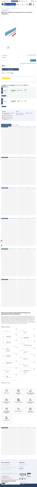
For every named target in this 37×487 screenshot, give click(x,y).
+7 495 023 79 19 (6, 1)
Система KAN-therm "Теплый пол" (10, 8)
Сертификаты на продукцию (5, 469)
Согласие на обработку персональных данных (8, 467)
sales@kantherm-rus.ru (23, 1)
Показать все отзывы (5, 382)
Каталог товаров (9, 484)
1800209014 (5, 90)
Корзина (19, 484)
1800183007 (5, 101)
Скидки (15, 484)
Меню (24, 484)
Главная (3, 484)
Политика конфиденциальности (6, 464)
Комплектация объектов (23, 464)
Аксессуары (18, 8)
